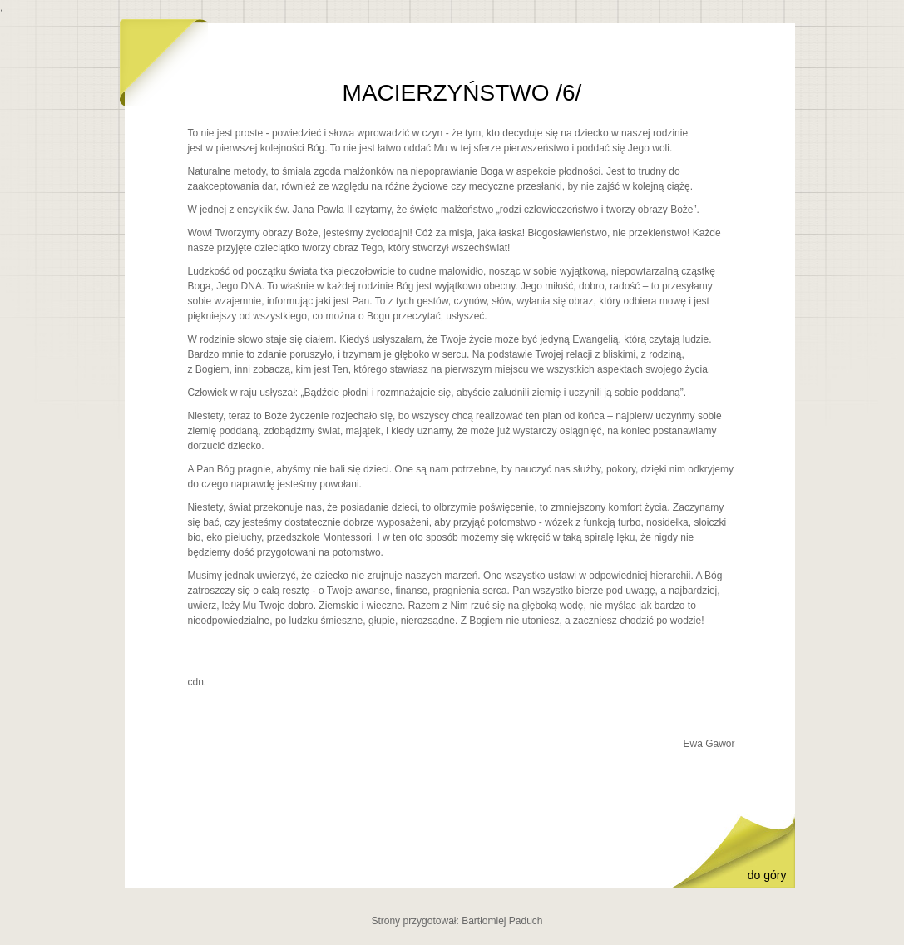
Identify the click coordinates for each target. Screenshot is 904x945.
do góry (767, 875)
